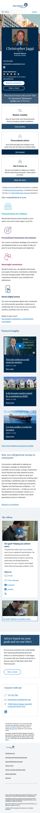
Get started (20, 152)
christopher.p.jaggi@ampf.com (14, 64)
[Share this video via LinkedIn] (11, 589)
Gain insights (20, 127)
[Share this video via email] (11, 576)
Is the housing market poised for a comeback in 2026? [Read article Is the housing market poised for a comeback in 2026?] (19, 394)
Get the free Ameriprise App (22, 789)
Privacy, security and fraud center (15, 770)
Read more (10, 403)
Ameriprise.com (10, 753)
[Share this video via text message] (11, 580)
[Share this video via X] (11, 594)
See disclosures (8, 79)
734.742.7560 (8, 61)
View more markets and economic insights (17, 446)
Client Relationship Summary (20, 193)
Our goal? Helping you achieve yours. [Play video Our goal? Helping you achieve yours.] (17, 619)
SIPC (18, 805)
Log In (34, 12)
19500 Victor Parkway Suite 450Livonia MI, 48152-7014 (20, 705)
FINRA (12, 805)
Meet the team (20, 180)
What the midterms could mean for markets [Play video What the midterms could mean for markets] (17, 360)
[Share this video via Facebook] (11, 585)
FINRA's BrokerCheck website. (14, 190)
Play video (10, 369)
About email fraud (10, 774)
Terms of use (9, 765)
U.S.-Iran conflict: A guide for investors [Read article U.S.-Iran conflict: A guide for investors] (19, 428)
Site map (8, 778)
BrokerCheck (13, 728)
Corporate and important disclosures (16, 757)
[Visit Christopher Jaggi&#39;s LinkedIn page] (5, 712)
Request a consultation (10, 505)
